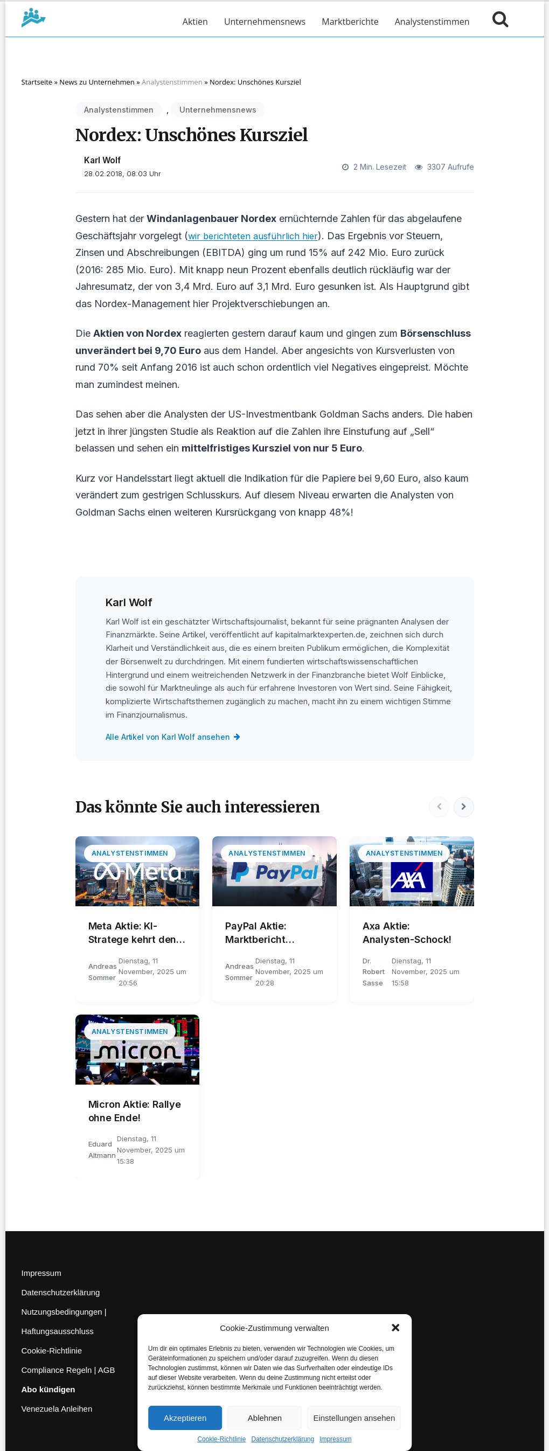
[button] (395, 1327)
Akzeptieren (185, 1417)
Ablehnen (265, 1417)
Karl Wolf (102, 160)
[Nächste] (463, 807)
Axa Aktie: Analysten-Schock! (407, 932)
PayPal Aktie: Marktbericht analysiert (256, 933)
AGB (106, 1369)
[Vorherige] (437, 807)
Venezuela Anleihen (57, 1408)
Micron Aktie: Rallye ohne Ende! (134, 1111)
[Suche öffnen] (498, 21)
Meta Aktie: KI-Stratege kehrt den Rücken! (132, 933)
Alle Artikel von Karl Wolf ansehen (176, 737)
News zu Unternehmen (96, 82)
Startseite (37, 82)
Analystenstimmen (432, 21)
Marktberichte (350, 21)
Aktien (195, 21)
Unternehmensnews (264, 21)
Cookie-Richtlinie (221, 1439)
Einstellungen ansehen (354, 1417)
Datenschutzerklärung (282, 1439)
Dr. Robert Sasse (374, 972)
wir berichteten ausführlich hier (256, 235)
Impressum (335, 1439)
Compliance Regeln (57, 1369)
